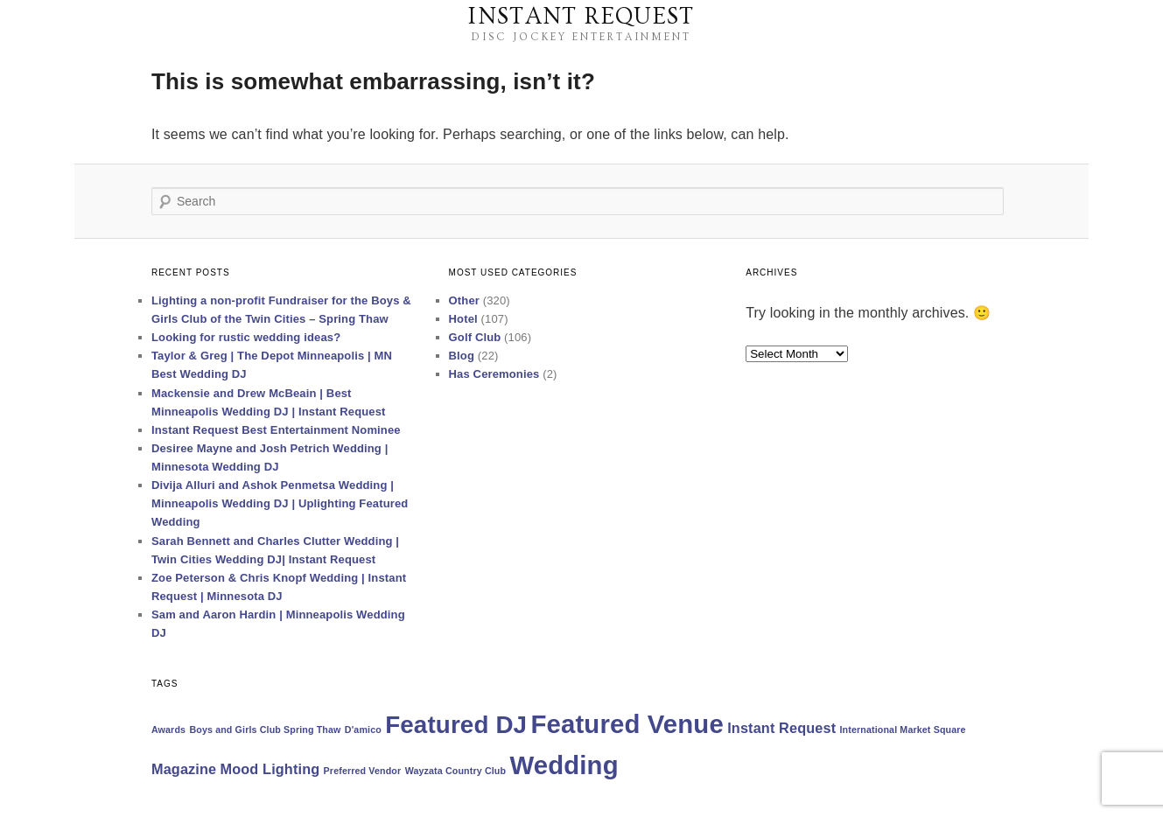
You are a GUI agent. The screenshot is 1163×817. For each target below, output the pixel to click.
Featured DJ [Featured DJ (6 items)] (456, 724)
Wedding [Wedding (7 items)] (563, 765)
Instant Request (581, 16)
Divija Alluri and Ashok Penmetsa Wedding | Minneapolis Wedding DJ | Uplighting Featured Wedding (279, 503)
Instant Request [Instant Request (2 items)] (781, 728)
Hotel (463, 318)
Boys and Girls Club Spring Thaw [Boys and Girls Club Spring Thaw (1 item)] (264, 729)
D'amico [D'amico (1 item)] (363, 729)
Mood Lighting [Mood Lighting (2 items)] (270, 769)
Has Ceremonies (494, 374)
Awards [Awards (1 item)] (168, 729)
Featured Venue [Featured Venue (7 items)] (627, 723)
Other (464, 300)
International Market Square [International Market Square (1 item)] (903, 729)
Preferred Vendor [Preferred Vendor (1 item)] (363, 770)
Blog (461, 355)
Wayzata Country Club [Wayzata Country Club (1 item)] (456, 770)
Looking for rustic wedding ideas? (245, 337)
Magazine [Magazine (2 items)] (183, 769)
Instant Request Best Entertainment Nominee (276, 429)
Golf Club (475, 337)
